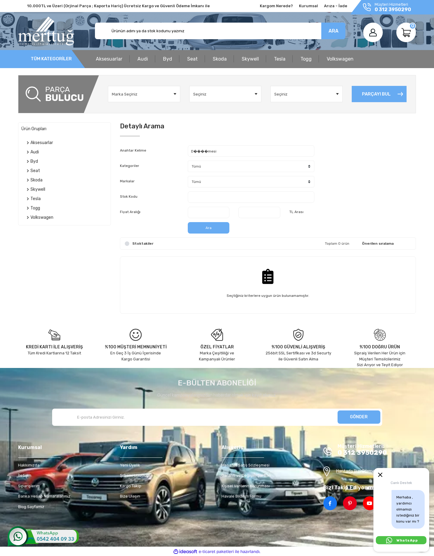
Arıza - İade (335, 6)
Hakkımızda (28, 465)
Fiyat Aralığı (130, 212)
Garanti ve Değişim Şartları (246, 475)
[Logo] (46, 31)
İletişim (24, 475)
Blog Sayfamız (31, 506)
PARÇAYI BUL (376, 94)
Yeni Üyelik (130, 465)
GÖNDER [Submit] (359, 416)
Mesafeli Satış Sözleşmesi (245, 465)
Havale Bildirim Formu (241, 496)
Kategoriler (129, 166)
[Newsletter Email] (217, 417)
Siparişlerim (29, 486)
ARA (333, 31)
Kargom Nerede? (276, 6)
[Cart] (406, 32)
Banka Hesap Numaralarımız (44, 496)
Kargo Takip (130, 486)
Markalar (127, 181)
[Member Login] (373, 32)
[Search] (220, 31)
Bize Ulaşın (130, 496)
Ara (209, 228)
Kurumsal (308, 6)
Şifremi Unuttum (135, 475)
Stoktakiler (142, 243)
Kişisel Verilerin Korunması (246, 486)
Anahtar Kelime (133, 150)
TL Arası (296, 212)
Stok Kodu (128, 196)
